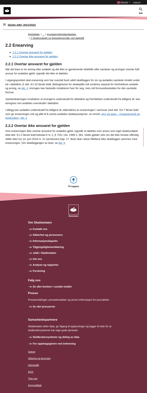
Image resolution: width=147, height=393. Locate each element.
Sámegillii (33, 365)
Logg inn (137, 2)
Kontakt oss (40, 229)
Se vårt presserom (44, 306)
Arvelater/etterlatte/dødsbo (61, 34)
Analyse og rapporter (46, 264)
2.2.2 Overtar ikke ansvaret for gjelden (35, 56)
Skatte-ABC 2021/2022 (22, 24)
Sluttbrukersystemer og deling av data (56, 337)
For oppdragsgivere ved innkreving (54, 343)
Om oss (37, 259)
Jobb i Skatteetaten (44, 252)
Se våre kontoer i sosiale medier (52, 286)
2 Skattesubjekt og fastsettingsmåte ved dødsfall (57, 38)
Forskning (39, 270)
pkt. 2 (24, 117)
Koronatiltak (35, 385)
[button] (123, 2)
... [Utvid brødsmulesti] (43, 34)
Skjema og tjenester (39, 358)
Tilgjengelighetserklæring (48, 247)
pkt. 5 (62, 142)
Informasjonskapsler (45, 241)
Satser (32, 351)
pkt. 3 (24, 88)
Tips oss (32, 378)
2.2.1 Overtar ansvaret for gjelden (32, 52)
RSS (30, 372)
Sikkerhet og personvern (48, 234)
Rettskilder (34, 34)
